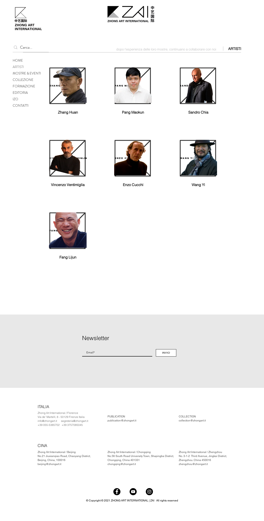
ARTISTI (18, 66)
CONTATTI (20, 105)
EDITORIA (20, 92)
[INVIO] (166, 353)
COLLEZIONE (23, 79)
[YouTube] (133, 491)
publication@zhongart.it (122, 420)
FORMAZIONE (24, 86)
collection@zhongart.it (192, 420)
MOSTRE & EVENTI (27, 73)
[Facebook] (116, 491)
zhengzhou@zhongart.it (193, 464)
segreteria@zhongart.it (74, 421)
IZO (15, 99)
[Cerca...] (29, 47)
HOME (18, 60)
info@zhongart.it (47, 421)
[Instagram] (149, 491)
